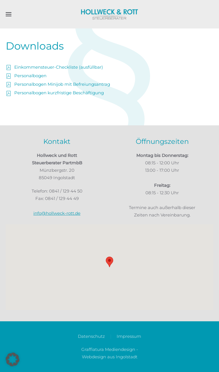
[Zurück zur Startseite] (109, 14)
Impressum (129, 336)
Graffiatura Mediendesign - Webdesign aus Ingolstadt (109, 353)
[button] (8, 14)
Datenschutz (91, 336)
